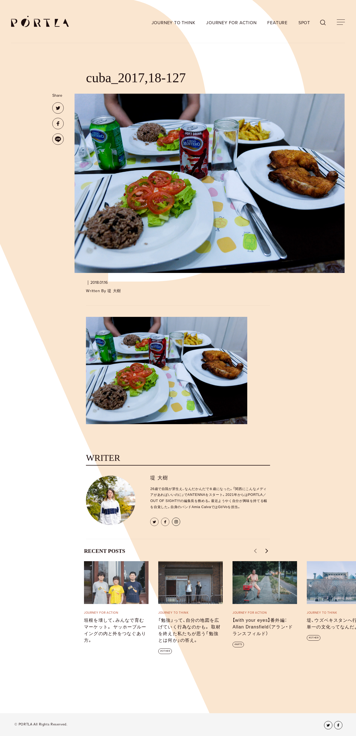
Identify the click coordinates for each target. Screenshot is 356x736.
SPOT (304, 23)
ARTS (239, 644)
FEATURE (277, 23)
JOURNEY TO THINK (174, 23)
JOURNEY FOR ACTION (231, 23)
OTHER (166, 651)
